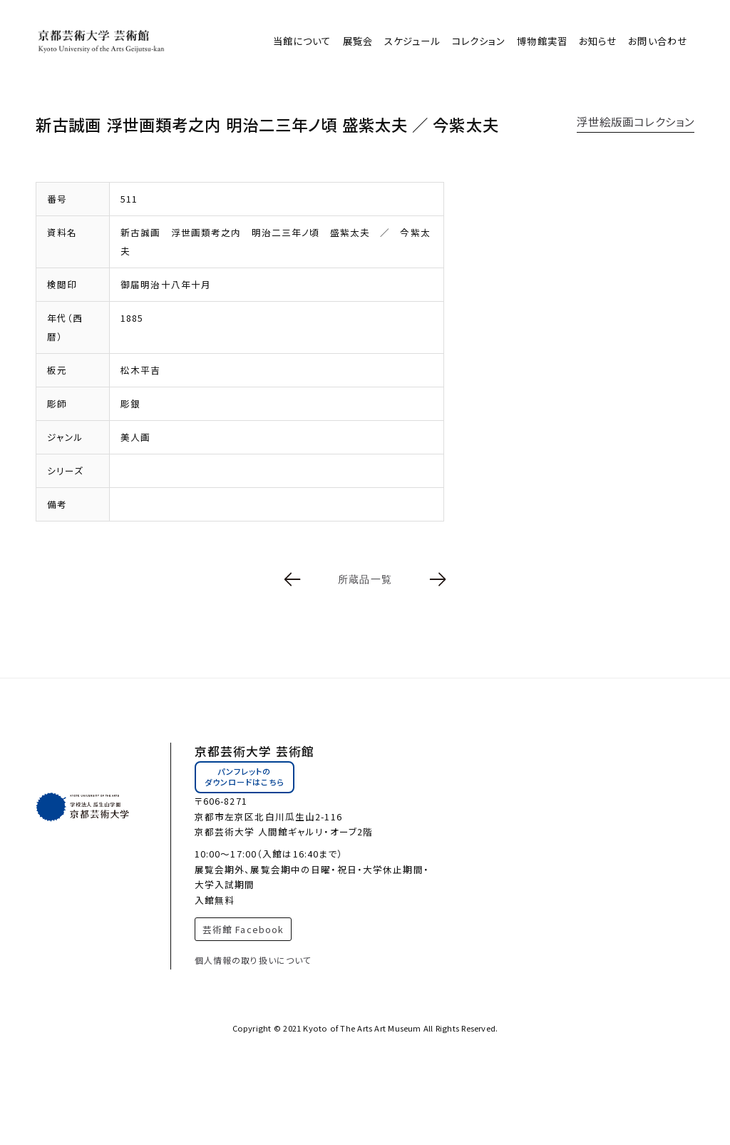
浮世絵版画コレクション (635, 121)
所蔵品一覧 (365, 579)
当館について (302, 41)
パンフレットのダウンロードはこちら (244, 776)
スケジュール (412, 41)
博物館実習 (542, 41)
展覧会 (358, 41)
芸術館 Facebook (243, 929)
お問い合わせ (657, 41)
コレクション (479, 41)
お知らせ (598, 41)
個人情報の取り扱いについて (253, 960)
